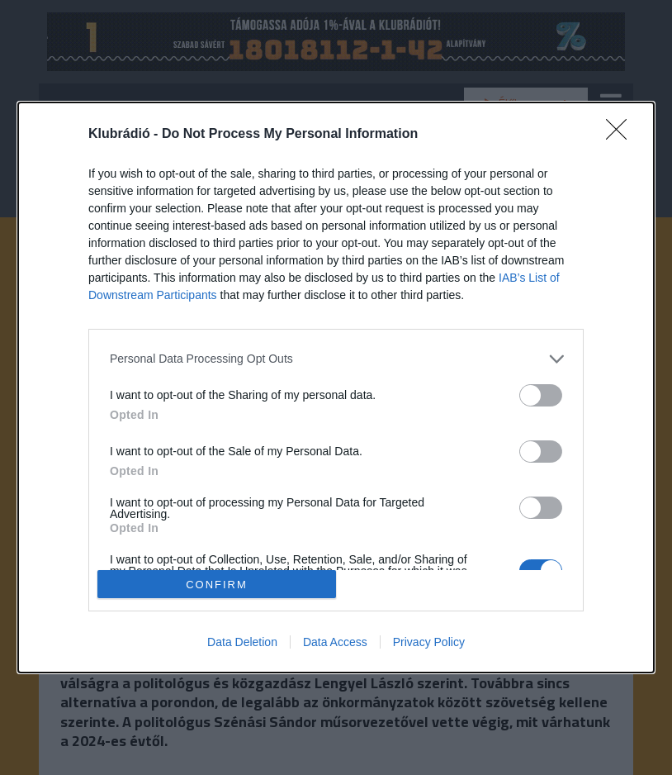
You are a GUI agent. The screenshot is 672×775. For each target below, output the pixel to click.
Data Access (335, 642)
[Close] (621, 134)
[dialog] (336, 387)
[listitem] (336, 359)
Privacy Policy (429, 642)
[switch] (540, 395)
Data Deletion (242, 642)
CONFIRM (217, 584)
